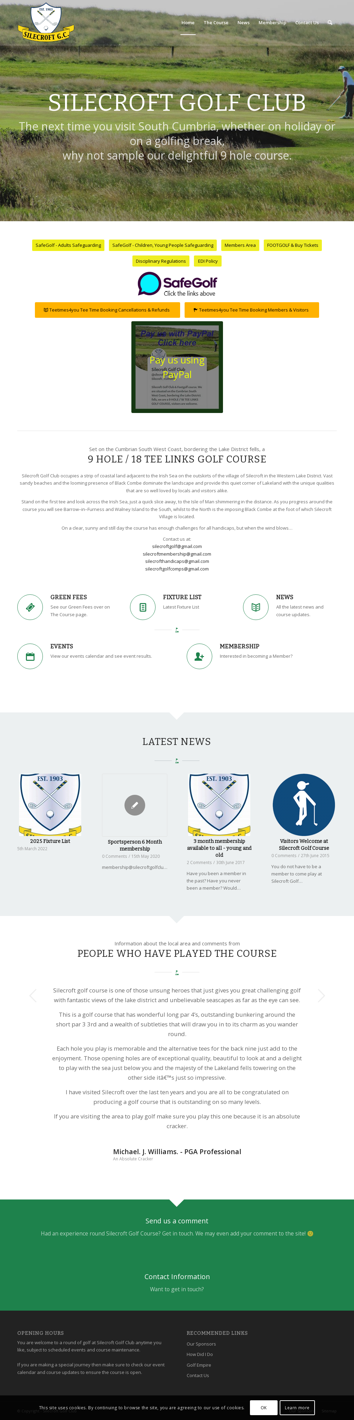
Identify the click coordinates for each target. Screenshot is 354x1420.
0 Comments (114, 856)
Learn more (297, 1408)
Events (61, 646)
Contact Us (198, 1375)
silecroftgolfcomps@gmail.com (177, 569)
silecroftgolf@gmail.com (177, 546)
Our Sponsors (201, 1344)
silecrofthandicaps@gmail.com (177, 561)
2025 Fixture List (50, 841)
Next (321, 995)
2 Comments (199, 862)
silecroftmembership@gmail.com (177, 554)
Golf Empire (199, 1365)
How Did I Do (200, 1354)
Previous (32, 995)
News (285, 597)
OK (264, 1408)
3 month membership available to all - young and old (219, 848)
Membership (240, 646)
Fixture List (182, 597)
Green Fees (68, 597)
